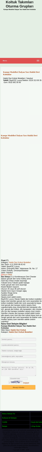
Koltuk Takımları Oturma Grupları (19, 4)
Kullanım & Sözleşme (9, 418)
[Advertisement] (21, 34)
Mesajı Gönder (18, 389)
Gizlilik (4, 422)
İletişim (4, 426)
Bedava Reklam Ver (8, 414)
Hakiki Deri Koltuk (18, 330)
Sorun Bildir (7, 275)
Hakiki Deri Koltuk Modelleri (20, 262)
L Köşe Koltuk (35, 426)
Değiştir (26, 385)
